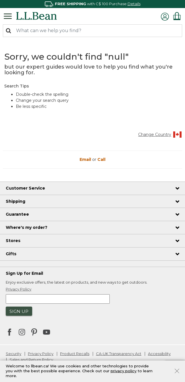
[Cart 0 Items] (177, 16)
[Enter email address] (58, 299)
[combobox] (92, 30)
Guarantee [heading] (17, 214)
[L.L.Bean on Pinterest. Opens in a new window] (34, 332)
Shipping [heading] (15, 201)
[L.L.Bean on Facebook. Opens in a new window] (9, 332)
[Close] (177, 370)
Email (86, 159)
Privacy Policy (40, 353)
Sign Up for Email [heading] (24, 273)
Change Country (160, 134)
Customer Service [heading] (25, 188)
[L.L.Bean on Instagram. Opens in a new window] (22, 332)
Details (134, 3)
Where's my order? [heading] (26, 227)
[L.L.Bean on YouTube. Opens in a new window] (46, 331)
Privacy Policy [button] (18, 289)
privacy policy (123, 371)
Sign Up (18, 311)
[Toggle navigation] (9, 16)
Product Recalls (74, 353)
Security (13, 353)
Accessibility (159, 353)
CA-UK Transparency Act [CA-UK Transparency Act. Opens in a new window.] (118, 353)
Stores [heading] (13, 240)
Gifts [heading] (11, 253)
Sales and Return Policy (31, 359)
